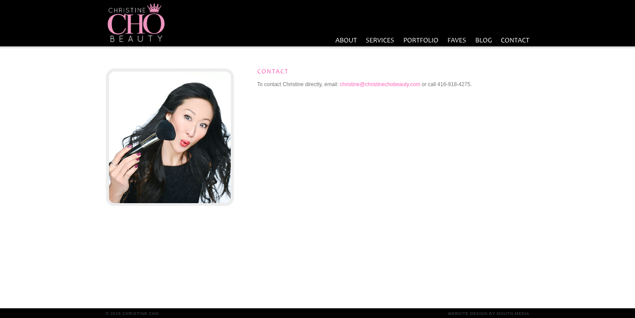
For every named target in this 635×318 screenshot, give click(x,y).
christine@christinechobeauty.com (380, 84)
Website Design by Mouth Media (488, 313)
